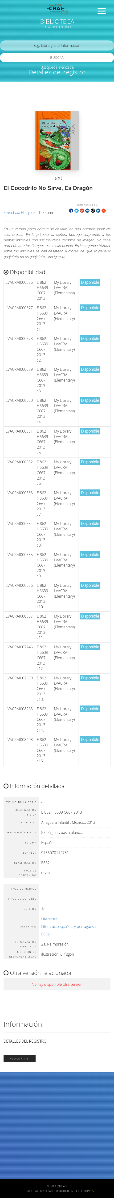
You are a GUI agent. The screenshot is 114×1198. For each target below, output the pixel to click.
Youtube (64, 1191)
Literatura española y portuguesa (68, 926)
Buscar (57, 57)
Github (75, 1191)
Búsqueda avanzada (57, 67)
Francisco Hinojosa (20, 212)
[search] (57, 45)
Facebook (40, 1191)
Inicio (29, 1191)
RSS (93, 1191)
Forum (85, 1191)
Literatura (49, 919)
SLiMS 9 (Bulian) (57, 1186)
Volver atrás (19, 1058)
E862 (45, 934)
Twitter (53, 1191)
